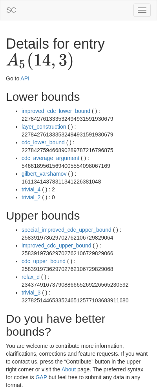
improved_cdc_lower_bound (56, 111)
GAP (41, 377)
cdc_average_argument (50, 158)
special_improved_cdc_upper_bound (66, 230)
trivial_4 (31, 189)
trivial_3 (31, 292)
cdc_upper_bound (44, 261)
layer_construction (44, 127)
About (69, 369)
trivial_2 (31, 197)
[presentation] (40, 61)
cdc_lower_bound (43, 142)
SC (11, 10)
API (24, 78)
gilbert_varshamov (44, 174)
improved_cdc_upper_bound (56, 245)
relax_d (31, 277)
